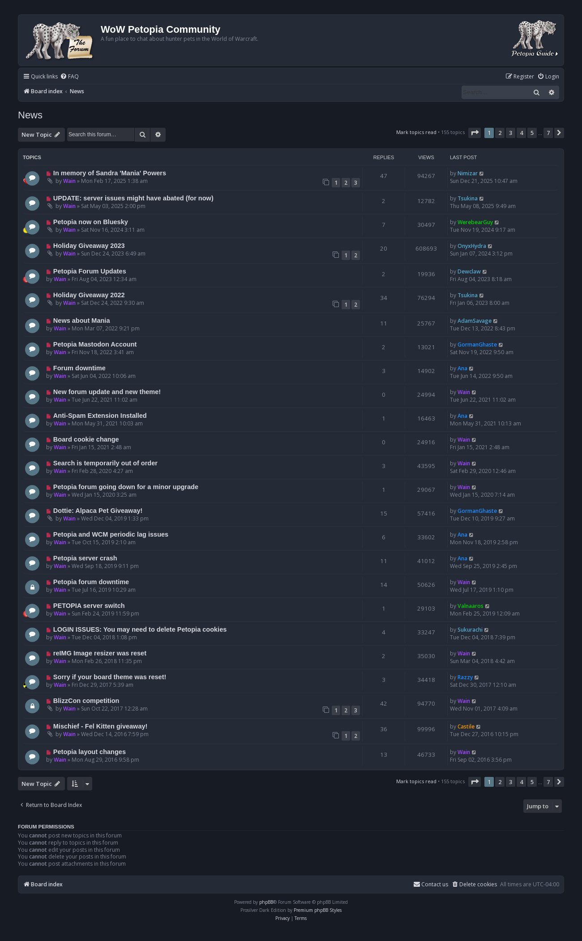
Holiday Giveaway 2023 (89, 245)
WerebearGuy (475, 222)
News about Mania (81, 320)
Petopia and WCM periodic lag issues (110, 534)
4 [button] (521, 133)
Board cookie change (86, 439)
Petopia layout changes (89, 751)
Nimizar (468, 173)
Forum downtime (79, 368)
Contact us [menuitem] (430, 884)
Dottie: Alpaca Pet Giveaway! (98, 510)
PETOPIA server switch (89, 605)
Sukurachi (470, 629)
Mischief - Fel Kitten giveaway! (100, 726)
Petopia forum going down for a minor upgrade (125, 486)
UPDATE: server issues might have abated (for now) (133, 198)
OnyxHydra (472, 246)
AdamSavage (475, 321)
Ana (462, 368)
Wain (69, 181)
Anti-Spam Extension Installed (100, 415)
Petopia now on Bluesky (90, 221)
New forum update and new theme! (107, 391)
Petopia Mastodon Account (95, 344)
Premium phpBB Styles (318, 910)
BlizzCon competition (86, 700)
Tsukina (468, 198)
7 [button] (548, 133)
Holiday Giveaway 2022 (89, 295)
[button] (474, 133)
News (30, 115)
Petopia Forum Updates (89, 271)
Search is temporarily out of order (105, 463)
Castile (466, 726)
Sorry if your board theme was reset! (110, 677)
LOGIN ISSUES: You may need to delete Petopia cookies (140, 629)
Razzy (465, 677)
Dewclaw (469, 271)
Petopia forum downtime (91, 581)
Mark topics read (416, 132)
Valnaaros (471, 606)
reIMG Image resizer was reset (99, 653)
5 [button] (532, 133)
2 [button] (499, 133)
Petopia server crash (85, 558)
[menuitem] (69, 77)
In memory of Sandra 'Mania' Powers (109, 173)
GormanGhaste (477, 344)
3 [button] (510, 133)
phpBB (266, 902)
